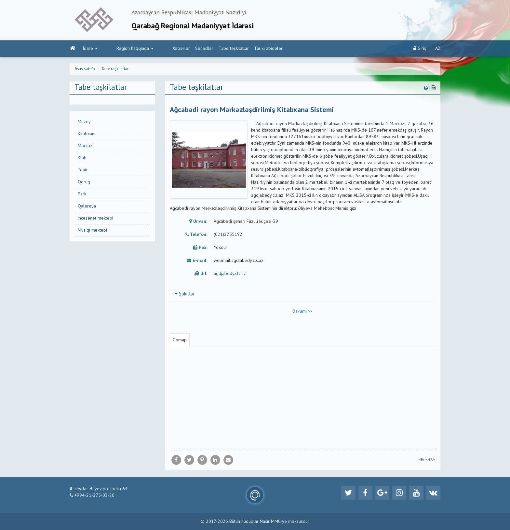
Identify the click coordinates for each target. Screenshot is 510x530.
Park (82, 195)
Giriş (419, 49)
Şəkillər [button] (185, 294)
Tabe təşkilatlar (206, 49)
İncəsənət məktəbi (95, 219)
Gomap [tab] (180, 340)
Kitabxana (87, 134)
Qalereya (87, 207)
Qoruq (84, 182)
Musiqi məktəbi (92, 231)
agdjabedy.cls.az (230, 274)
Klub (82, 158)
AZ (438, 49)
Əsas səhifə (84, 70)
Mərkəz (85, 146)
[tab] (303, 294)
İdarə (90, 49)
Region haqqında (121, 49)
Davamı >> (302, 312)
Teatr (83, 170)
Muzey (84, 122)
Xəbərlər (153, 49)
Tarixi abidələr (240, 49)
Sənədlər (177, 49)
